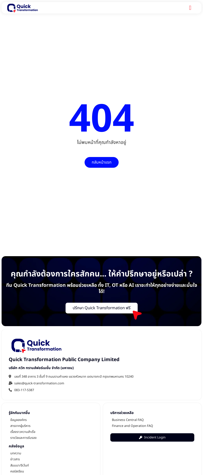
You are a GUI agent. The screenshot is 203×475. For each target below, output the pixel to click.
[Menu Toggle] (190, 8)
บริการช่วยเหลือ (122, 413)
